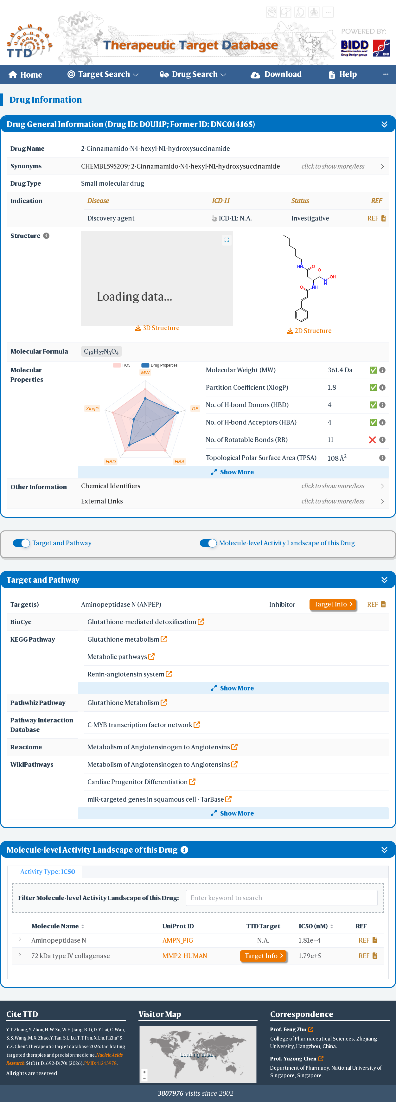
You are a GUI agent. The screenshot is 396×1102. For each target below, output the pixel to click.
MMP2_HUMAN (185, 955)
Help (343, 74)
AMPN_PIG (178, 940)
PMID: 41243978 (100, 1063)
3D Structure (157, 327)
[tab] (44, 872)
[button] (234, 166)
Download (276, 74)
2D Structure (309, 330)
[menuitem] (25, 74)
